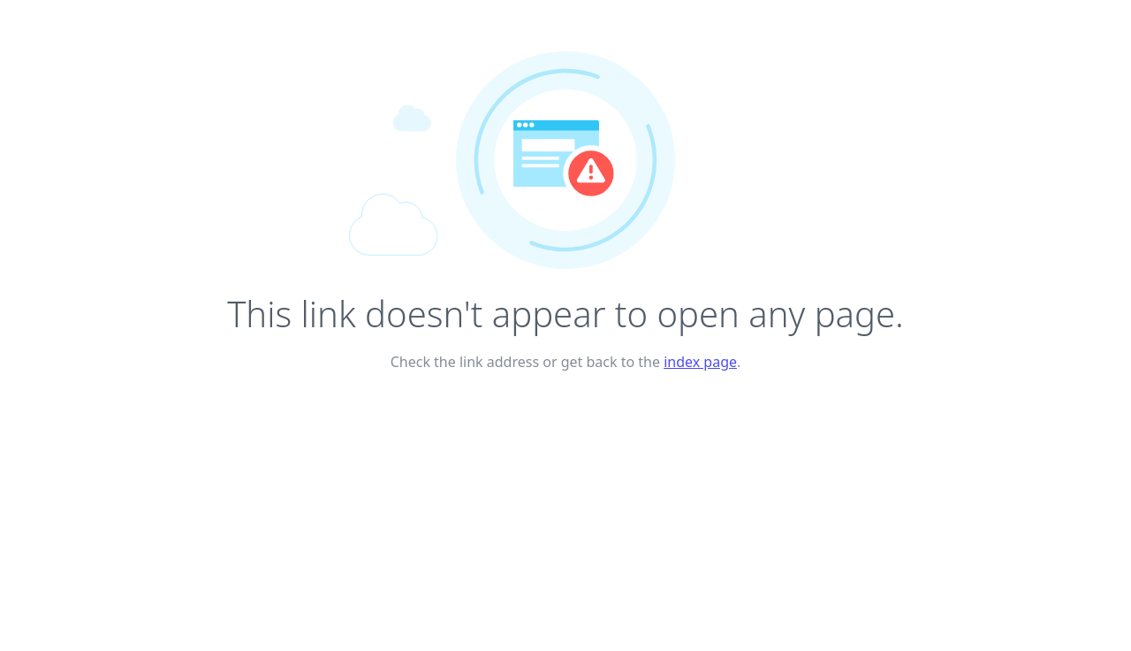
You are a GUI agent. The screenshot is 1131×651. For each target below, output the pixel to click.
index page (700, 361)
